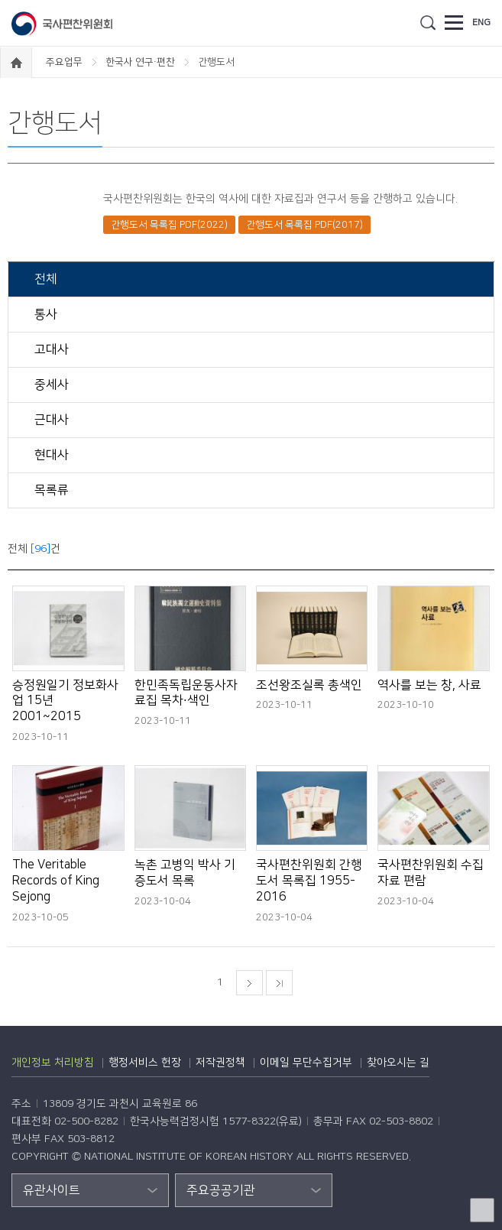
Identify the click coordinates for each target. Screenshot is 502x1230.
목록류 (50, 490)
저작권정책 (220, 1062)
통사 (44, 314)
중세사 (50, 384)
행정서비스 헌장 (144, 1062)
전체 (44, 279)
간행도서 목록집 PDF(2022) (169, 224)
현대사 (50, 455)
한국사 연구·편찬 (141, 62)
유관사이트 (51, 1190)
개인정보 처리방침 (52, 1062)
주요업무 (65, 62)
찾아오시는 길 (398, 1062)
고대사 (50, 349)
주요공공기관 (220, 1190)
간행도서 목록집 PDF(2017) (304, 224)
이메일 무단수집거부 (306, 1062)
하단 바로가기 (0, 0)
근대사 (50, 420)
